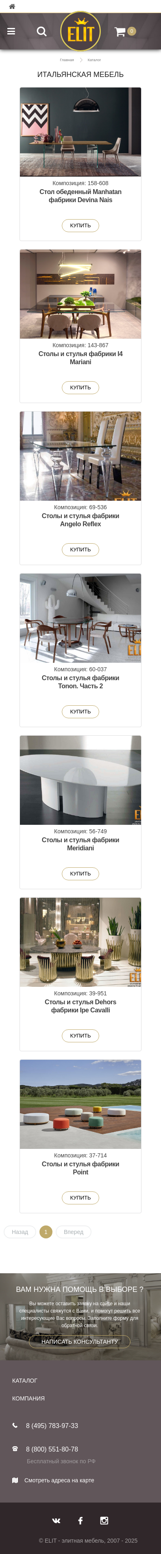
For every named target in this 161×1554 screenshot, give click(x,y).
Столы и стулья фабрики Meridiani (80, 844)
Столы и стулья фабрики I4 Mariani (81, 357)
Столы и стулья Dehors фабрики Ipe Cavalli (80, 1006)
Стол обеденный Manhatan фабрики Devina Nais (80, 195)
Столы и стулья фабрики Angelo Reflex (80, 519)
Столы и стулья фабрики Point (80, 1168)
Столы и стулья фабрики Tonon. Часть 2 (80, 682)
